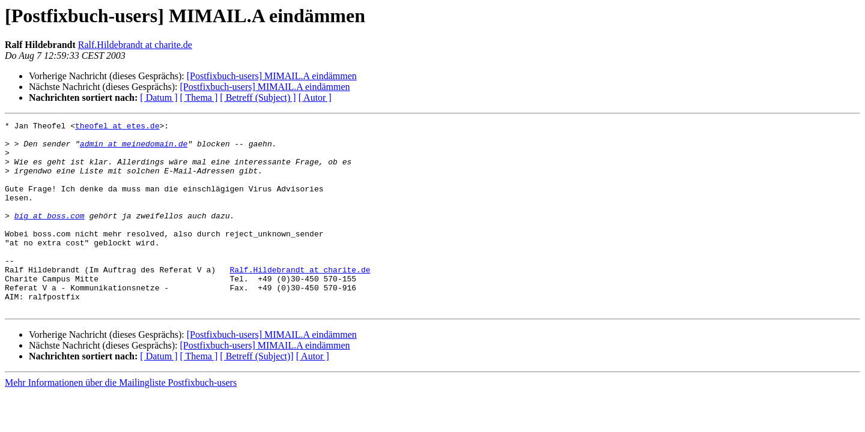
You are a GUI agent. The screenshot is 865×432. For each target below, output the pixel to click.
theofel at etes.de (117, 127)
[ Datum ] (158, 97)
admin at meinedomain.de (133, 148)
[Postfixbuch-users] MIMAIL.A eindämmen (272, 76)
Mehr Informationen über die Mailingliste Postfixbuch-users (121, 420)
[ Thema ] (199, 97)
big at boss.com (49, 235)
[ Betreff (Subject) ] (258, 97)
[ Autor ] (315, 97)
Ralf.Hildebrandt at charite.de (135, 45)
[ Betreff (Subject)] (256, 394)
